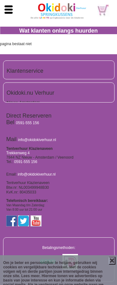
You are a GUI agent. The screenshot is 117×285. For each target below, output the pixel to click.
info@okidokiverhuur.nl (37, 140)
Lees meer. (31, 276)
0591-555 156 (27, 123)
